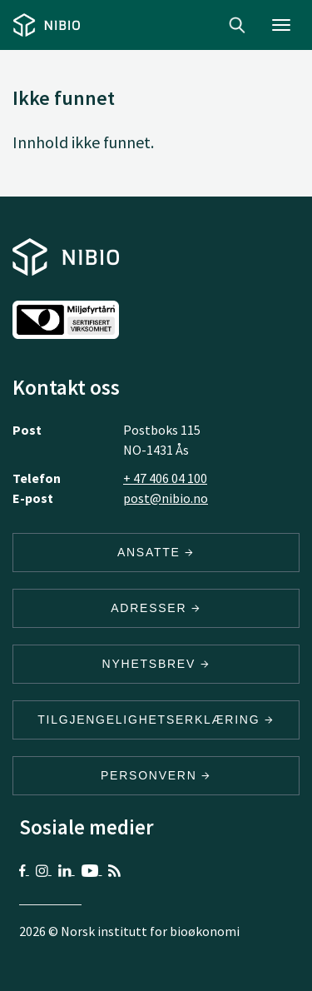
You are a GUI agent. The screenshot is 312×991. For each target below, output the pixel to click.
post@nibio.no (165, 498)
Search (237, 25)
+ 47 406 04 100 (165, 478)
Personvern (156, 775)
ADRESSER (156, 608)
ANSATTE (156, 552)
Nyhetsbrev (156, 663)
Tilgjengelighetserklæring (155, 719)
